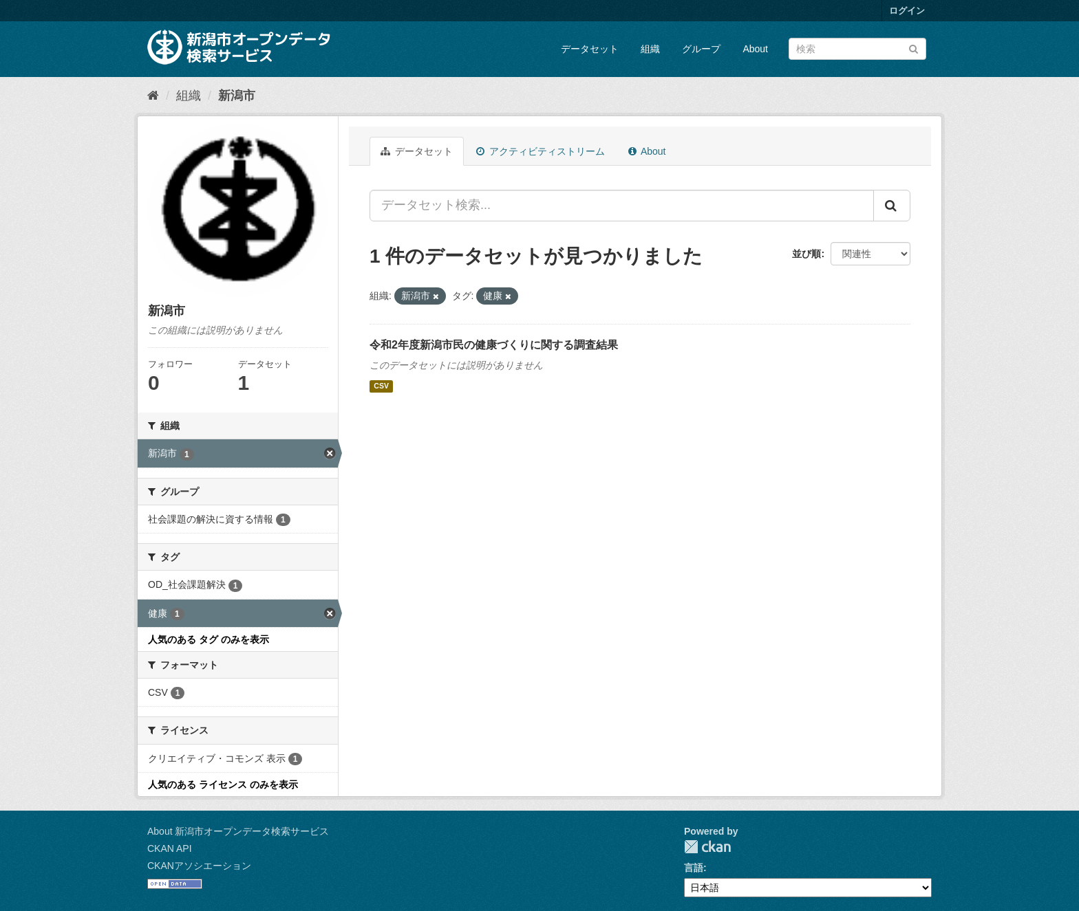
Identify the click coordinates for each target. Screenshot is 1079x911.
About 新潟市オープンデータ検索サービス (238, 831)
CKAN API (169, 848)
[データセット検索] (857, 49)
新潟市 (236, 95)
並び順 (806, 253)
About (755, 48)
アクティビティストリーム (540, 151)
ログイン (907, 11)
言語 (693, 867)
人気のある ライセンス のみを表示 (223, 784)
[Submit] (913, 48)
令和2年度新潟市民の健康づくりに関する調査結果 (494, 345)
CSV (381, 386)
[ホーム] (153, 95)
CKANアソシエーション (199, 865)
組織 (650, 48)
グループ (701, 48)
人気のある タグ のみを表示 (208, 639)
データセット (590, 48)
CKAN (707, 846)
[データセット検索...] (622, 205)
